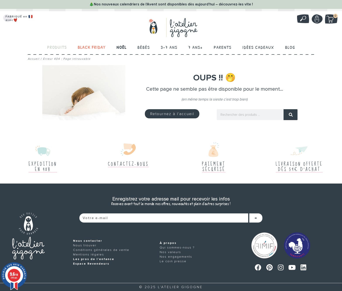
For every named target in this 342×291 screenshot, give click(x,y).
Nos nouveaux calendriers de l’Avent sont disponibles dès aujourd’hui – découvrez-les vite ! (173, 4)
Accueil (33, 59)
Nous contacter (87, 241)
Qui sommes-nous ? (177, 247)
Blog (290, 47)
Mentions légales (88, 254)
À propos (168, 243)
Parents (222, 47)
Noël (121, 47)
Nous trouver (84, 245)
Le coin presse (173, 261)
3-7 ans (169, 47)
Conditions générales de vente (101, 250)
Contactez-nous (128, 164)
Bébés (143, 47)
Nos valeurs (170, 252)
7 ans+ (195, 47)
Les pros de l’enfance (93, 259)
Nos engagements (176, 257)
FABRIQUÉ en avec (19, 18)
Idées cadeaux (258, 47)
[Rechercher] (291, 114)
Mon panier (333, 16)
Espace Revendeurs (91, 263)
